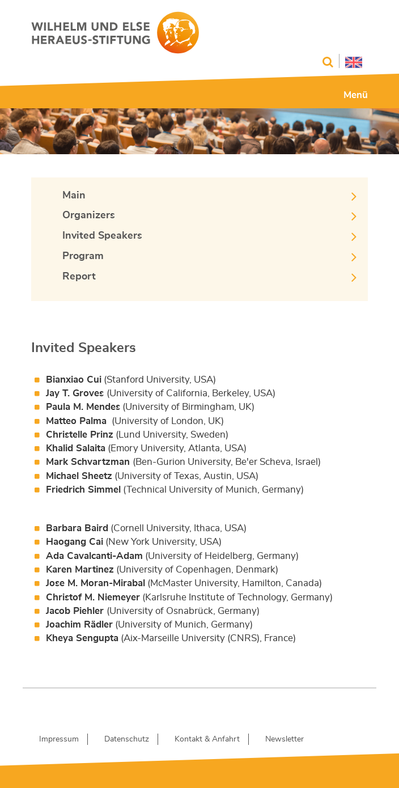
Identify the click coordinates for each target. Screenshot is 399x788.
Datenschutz (126, 739)
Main (74, 195)
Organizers (88, 215)
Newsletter (284, 739)
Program (83, 256)
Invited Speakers (102, 236)
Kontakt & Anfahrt (207, 739)
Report (79, 277)
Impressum (59, 739)
